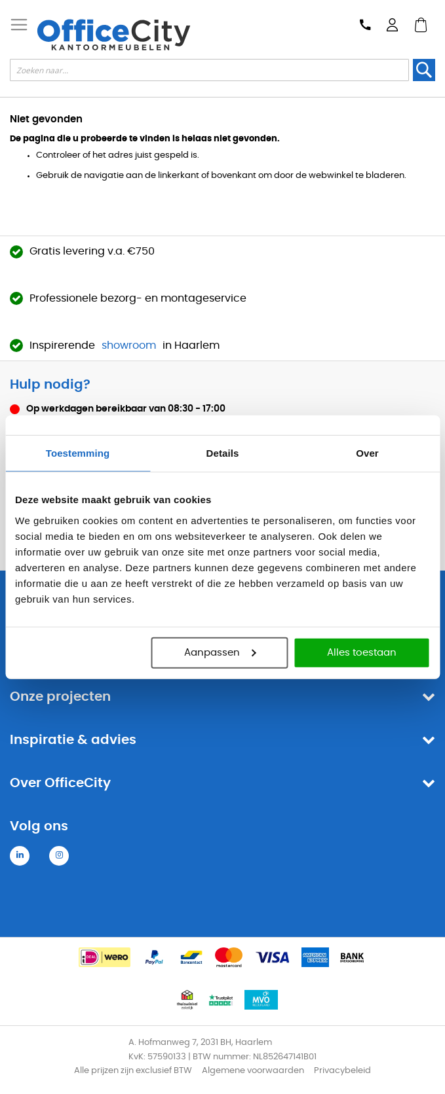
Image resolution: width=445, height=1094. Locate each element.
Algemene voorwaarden (253, 1071)
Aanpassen (220, 652)
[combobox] (209, 70)
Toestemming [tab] (78, 453)
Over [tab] (367, 453)
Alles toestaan (362, 652)
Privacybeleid (342, 1071)
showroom (129, 345)
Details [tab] (222, 453)
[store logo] (113, 34)
